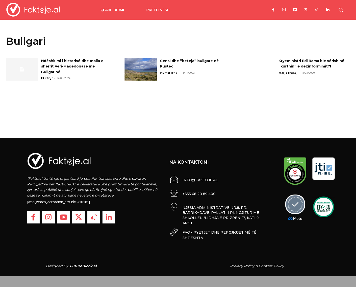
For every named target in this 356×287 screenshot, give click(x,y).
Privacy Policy (242, 264)
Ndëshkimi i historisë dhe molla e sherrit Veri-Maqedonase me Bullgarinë (75, 66)
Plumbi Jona (169, 72)
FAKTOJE (47, 78)
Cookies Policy (271, 264)
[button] (341, 10)
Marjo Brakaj (288, 72)
